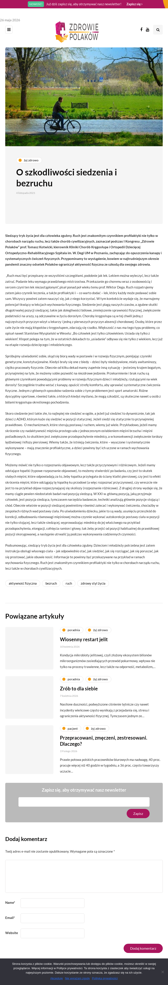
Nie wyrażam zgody (77, 978)
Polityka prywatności (105, 978)
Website (11, 933)
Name (10, 902)
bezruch (51, 583)
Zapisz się (134, 4)
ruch (69, 583)
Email (10, 918)
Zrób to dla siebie (79, 692)
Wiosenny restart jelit (84, 643)
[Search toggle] (158, 29)
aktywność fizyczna (23, 583)
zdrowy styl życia (93, 583)
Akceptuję (56, 978)
